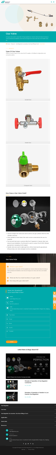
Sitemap (23, 449)
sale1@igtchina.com (14, 431)
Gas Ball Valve (28, 99)
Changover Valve (28, 185)
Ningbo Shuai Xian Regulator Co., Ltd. (26, 447)
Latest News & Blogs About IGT (28, 349)
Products (13, 44)
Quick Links (4, 421)
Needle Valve (28, 142)
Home (8, 44)
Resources (4, 425)
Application (4, 417)
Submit (11, 341)
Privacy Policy (31, 449)
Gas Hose (3, 409)
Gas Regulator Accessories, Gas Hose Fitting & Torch (27, 44)
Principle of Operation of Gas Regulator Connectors (36, 381)
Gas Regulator (5, 405)
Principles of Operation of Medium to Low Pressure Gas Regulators (37, 393)
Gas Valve (42, 44)
